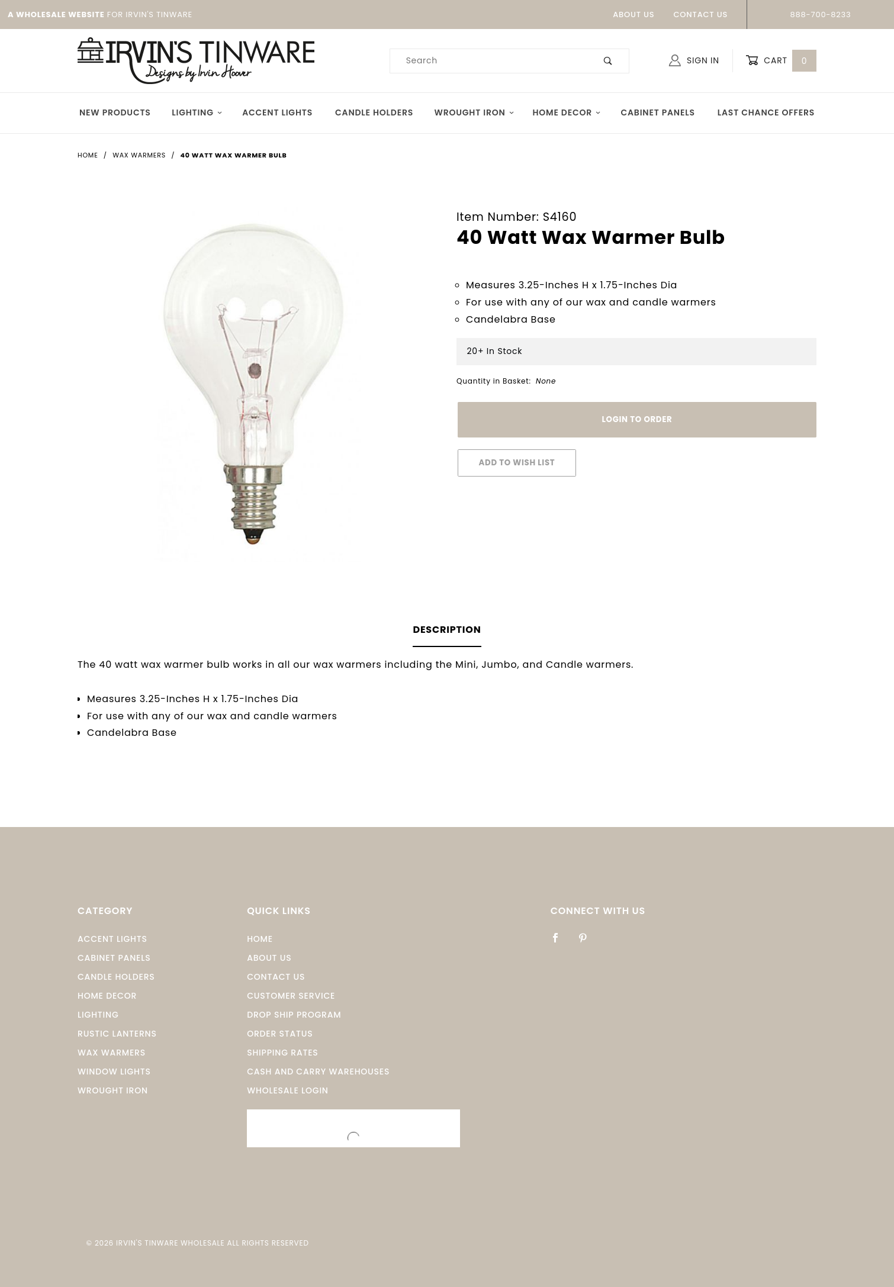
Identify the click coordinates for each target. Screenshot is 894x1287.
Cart (780, 60)
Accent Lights (277, 112)
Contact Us (700, 14)
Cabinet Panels (657, 112)
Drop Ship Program (294, 1015)
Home (260, 939)
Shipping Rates (282, 1052)
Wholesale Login (288, 1090)
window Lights (114, 1071)
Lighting (197, 112)
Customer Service (291, 996)
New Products (115, 112)
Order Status (280, 1034)
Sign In (694, 60)
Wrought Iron (474, 112)
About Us (633, 14)
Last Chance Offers (766, 112)
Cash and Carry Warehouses (318, 1071)
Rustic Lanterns (117, 1034)
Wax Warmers (112, 1052)
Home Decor (566, 112)
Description (447, 629)
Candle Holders (374, 112)
